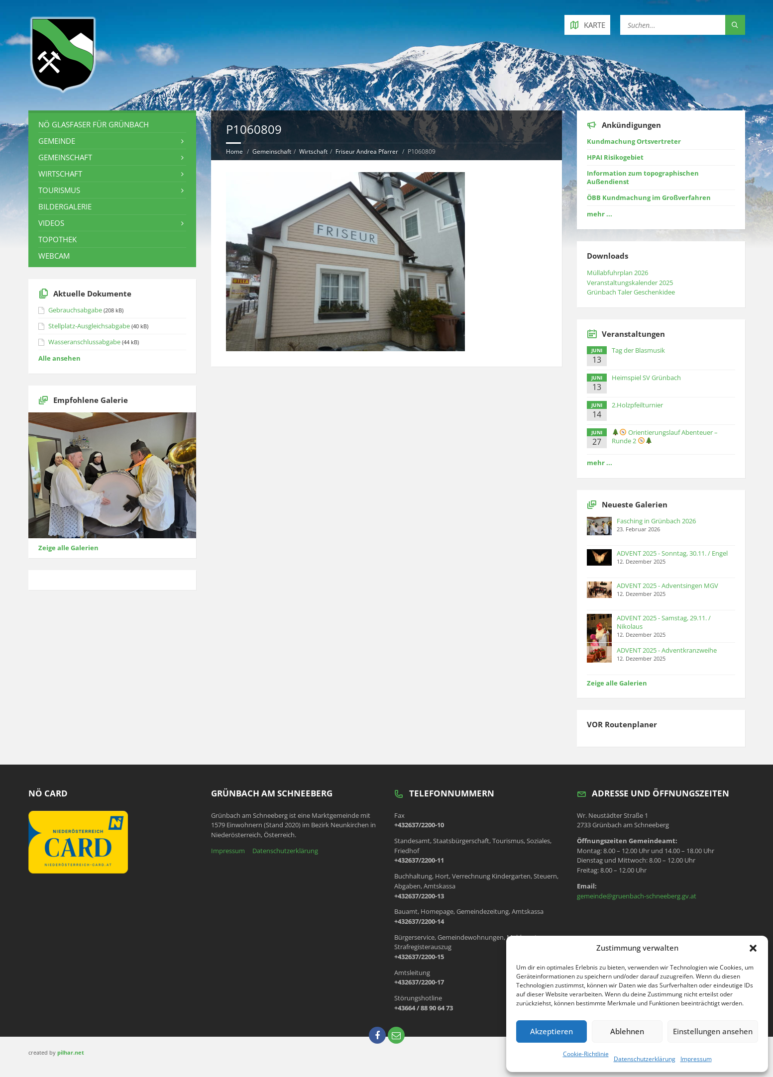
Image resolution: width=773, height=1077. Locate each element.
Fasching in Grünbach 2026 (656, 520)
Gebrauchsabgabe (75, 309)
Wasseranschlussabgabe (84, 341)
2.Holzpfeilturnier (637, 404)
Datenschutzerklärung (644, 1059)
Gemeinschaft (271, 151)
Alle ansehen (59, 358)
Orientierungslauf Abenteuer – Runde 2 (665, 436)
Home (234, 151)
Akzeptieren (551, 1031)
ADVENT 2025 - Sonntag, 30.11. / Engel (672, 553)
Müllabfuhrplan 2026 (617, 272)
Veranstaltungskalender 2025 (630, 282)
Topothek (57, 239)
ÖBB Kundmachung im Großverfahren (649, 197)
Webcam (54, 256)
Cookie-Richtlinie (586, 1054)
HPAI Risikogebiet (615, 157)
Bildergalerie (65, 206)
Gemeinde (56, 141)
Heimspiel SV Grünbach (646, 377)
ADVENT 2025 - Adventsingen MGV (667, 585)
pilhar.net (70, 1052)
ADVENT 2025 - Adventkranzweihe (667, 650)
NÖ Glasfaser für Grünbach (93, 124)
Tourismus (59, 190)
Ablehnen (627, 1031)
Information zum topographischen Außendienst (643, 177)
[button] (753, 948)
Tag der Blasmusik (638, 350)
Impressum (696, 1059)
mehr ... (599, 213)
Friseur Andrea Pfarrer (366, 151)
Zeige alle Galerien (68, 547)
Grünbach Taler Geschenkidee (631, 292)
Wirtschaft (313, 151)
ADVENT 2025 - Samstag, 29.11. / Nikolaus (664, 622)
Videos (51, 223)
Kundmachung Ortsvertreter (634, 141)
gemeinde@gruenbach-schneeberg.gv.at (636, 895)
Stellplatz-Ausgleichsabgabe (89, 325)
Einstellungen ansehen (713, 1031)
